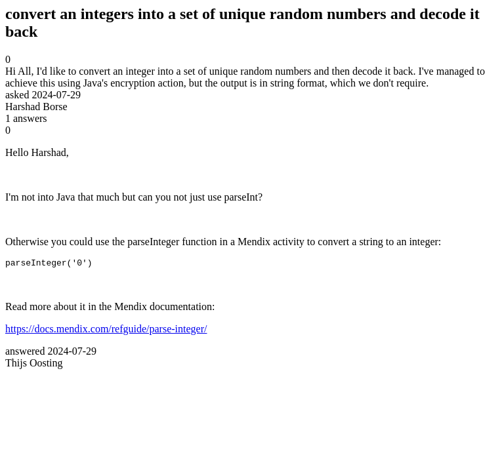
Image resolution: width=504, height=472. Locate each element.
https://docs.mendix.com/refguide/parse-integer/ (106, 330)
